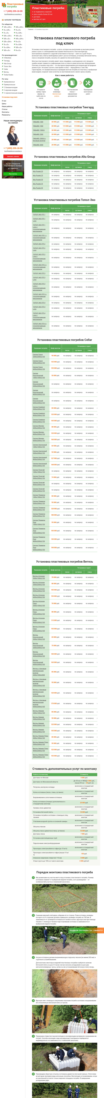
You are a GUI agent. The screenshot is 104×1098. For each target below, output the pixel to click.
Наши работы (7, 106)
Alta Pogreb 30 (38, 180)
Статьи (4, 109)
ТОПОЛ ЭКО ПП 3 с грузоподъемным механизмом (39, 296)
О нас (4, 101)
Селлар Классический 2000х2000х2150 (39, 384)
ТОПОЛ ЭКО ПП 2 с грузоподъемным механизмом (39, 267)
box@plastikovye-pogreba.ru (13, 14)
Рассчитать (13, 174)
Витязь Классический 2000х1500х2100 (39, 637)
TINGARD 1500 (38, 122)
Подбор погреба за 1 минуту (86, 930)
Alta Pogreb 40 (38, 188)
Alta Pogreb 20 (38, 171)
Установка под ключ (9, 97)
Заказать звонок (13, 156)
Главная (30, 29)
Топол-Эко (7, 66)
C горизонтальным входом (13, 93)
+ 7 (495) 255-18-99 (13, 11)
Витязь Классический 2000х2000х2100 (39, 646)
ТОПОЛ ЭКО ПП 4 (39, 303)
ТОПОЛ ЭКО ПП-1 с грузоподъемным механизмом (39, 238)
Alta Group (7, 63)
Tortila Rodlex (8, 75)
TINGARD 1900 (38, 126)
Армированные (9, 82)
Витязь (6, 72)
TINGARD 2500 (38, 134)
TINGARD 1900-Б (39, 130)
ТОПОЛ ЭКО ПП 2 (39, 244)
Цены (4, 103)
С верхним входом (10, 90)
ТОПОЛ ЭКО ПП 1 (39, 215)
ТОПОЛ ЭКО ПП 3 (39, 273)
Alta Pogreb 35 (38, 184)
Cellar (6, 69)
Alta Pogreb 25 (38, 175)
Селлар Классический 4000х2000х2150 (39, 392)
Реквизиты (6, 115)
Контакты (5, 112)
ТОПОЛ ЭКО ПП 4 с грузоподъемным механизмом (39, 326)
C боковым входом (10, 87)
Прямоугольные (9, 84)
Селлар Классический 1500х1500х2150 (39, 375)
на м (7, 27)
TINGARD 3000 (38, 145)
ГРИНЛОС (7, 58)
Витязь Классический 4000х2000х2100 (39, 654)
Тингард (7, 61)
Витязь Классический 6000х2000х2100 (39, 662)
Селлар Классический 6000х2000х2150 (39, 401)
